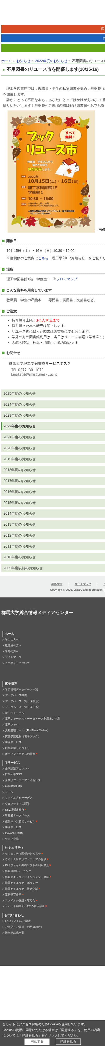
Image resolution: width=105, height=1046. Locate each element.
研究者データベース (17, 815)
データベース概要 (16, 695)
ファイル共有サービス (18, 797)
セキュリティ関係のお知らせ (23, 853)
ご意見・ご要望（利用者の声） (24, 926)
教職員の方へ (13, 645)
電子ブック (12, 724)
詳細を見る (68, 1041)
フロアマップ (66, 279)
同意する (37, 1041)
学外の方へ (12, 651)
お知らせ (23, 61)
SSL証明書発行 (14, 809)
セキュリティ (14, 848)
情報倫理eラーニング (18, 870)
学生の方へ (12, 639)
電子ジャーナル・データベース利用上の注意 (32, 718)
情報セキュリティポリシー (21, 882)
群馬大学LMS (13, 785)
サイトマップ (83, 583)
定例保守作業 (13, 894)
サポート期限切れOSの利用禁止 (25, 906)
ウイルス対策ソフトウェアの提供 (25, 859)
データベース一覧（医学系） (23, 701)
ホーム (6, 61)
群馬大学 (56, 583)
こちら (43, 258)
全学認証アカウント (17, 768)
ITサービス (12, 762)
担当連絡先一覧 (14, 932)
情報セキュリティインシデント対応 (27, 876)
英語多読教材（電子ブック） (23, 736)
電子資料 (11, 683)
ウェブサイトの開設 (17, 803)
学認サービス (13, 742)
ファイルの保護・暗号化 (20, 900)
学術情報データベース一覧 (21, 689)
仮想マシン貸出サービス (20, 821)
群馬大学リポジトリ (17, 748)
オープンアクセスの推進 (20, 753)
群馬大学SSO (13, 774)
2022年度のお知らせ (51, 61)
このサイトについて (17, 663)
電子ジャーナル (14, 712)
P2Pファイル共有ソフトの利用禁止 (27, 865)
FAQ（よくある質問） (19, 920)
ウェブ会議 (12, 838)
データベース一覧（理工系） (23, 706)
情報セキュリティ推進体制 (21, 888)
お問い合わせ (14, 915)
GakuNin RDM (14, 833)
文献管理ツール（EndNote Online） (27, 730)
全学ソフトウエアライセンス (23, 780)
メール (9, 791)
